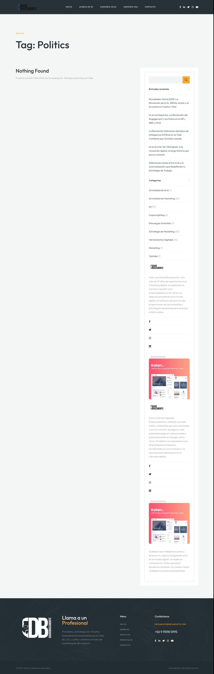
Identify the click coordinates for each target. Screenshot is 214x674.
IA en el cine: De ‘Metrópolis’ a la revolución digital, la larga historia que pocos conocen (169, 150)
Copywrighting (156, 215)
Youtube (153, 256)
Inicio (69, 7)
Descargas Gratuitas (160, 223)
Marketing (154, 247)
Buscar (186, 79)
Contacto (150, 7)
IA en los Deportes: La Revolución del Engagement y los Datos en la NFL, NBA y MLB (168, 118)
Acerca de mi (86, 7)
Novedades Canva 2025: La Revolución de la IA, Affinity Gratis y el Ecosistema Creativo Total (169, 103)
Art (150, 206)
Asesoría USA (131, 7)
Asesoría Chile (108, 7)
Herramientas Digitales (161, 239)
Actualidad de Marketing (162, 198)
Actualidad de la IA (159, 190)
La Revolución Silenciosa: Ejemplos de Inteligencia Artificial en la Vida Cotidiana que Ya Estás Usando (168, 134)
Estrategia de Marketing (162, 231)
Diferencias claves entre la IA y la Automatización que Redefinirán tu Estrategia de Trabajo (167, 166)
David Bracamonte (190, 668)
